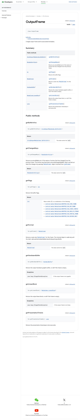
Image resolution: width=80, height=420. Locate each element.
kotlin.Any (28, 37)
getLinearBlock (53, 95)
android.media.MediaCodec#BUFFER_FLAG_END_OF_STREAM (62, 211)
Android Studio (73, 2)
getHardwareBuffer (54, 87)
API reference (6, 7)
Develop (39, 16)
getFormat (52, 79)
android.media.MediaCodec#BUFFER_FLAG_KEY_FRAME (60, 206)
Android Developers (30, 16)
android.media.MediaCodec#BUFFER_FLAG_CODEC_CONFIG (62, 209)
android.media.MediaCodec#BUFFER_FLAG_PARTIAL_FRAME (62, 214)
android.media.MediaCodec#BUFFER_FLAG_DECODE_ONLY (61, 216)
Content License (65, 332)
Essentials (19, 2)
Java (73, 24)
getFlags (51, 72)
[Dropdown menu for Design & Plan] (37, 2)
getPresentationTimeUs (56, 104)
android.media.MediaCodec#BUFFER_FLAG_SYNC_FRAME (61, 204)
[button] (10, 17)
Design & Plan (31, 2)
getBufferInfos (53, 57)
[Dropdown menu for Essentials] (24, 2)
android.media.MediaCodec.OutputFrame (38, 38)
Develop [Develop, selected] (43, 2)
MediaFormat (62, 81)
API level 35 (72, 122)
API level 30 (72, 20)
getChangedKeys (53, 62)
